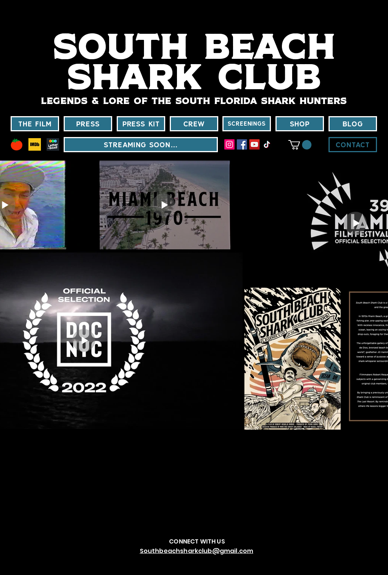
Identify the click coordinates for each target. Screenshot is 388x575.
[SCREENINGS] (246, 123)
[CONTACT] (353, 144)
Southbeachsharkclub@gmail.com (196, 551)
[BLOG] (353, 123)
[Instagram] (229, 144)
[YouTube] (254, 144)
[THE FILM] (35, 123)
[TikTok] (267, 144)
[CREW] (194, 123)
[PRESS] (88, 123)
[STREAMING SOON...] (141, 144)
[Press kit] (141, 123)
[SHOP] (299, 123)
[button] (299, 145)
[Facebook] (242, 144)
